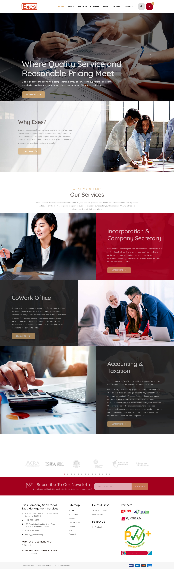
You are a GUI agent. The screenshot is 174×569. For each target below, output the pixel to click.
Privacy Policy (97, 514)
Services (72, 518)
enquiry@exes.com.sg (34, 534)
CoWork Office (74, 522)
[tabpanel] (87, 57)
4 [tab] (150, 63)
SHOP (105, 6)
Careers (72, 526)
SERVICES (82, 6)
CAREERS (116, 6)
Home (61, 6)
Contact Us (73, 534)
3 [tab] (150, 60)
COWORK (94, 6)
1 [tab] (150, 55)
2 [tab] (150, 57)
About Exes (73, 514)
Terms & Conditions (99, 510)
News (71, 530)
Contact (128, 6)
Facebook (97, 527)
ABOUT (70, 6)
